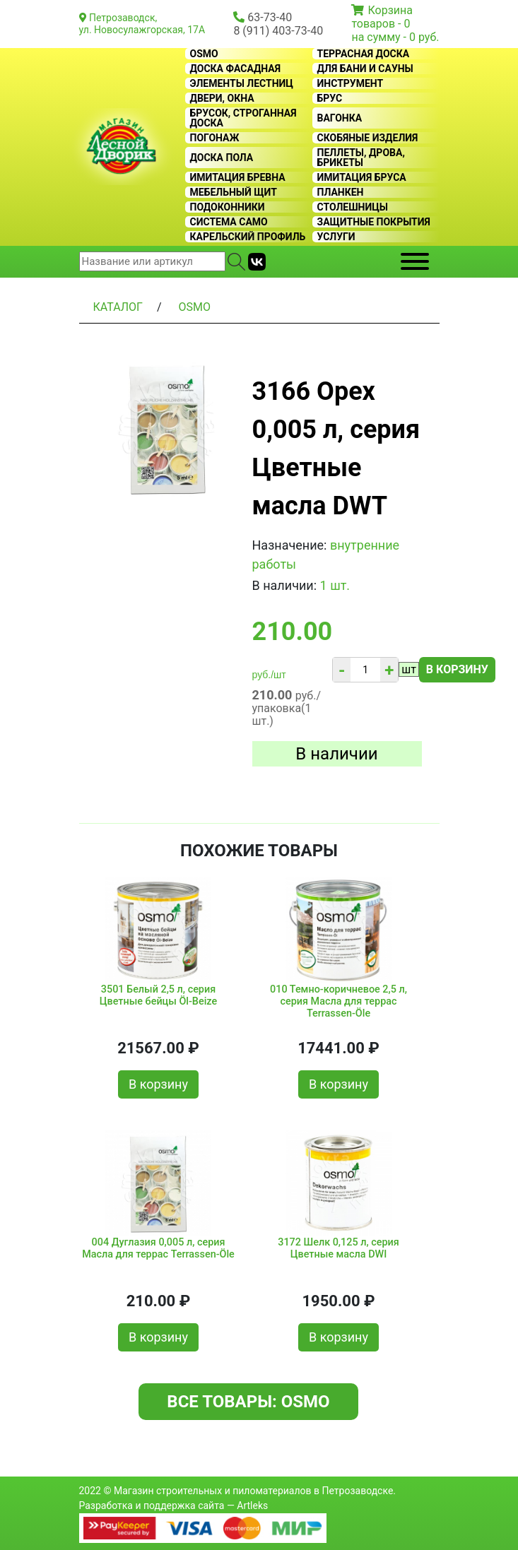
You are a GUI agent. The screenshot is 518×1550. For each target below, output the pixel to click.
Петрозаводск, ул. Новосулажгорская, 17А (142, 23)
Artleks (252, 1505)
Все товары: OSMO (248, 1402)
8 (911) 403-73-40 (278, 30)
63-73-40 (269, 17)
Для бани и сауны (365, 68)
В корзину (457, 669)
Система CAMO (229, 222)
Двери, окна (222, 98)
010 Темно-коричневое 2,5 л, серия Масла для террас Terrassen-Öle (338, 1001)
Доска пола (222, 157)
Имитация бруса (361, 177)
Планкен (340, 192)
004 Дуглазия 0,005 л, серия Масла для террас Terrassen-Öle (158, 1248)
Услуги (336, 237)
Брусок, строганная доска (243, 118)
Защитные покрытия (373, 222)
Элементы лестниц (242, 83)
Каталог (118, 307)
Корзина (389, 10)
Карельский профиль (248, 237)
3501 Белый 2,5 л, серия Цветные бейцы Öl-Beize (158, 995)
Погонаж (215, 138)
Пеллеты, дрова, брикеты (361, 157)
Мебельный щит (233, 192)
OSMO (204, 54)
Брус (330, 98)
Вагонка (340, 118)
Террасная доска (363, 54)
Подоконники (227, 207)
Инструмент (350, 83)
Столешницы (353, 207)
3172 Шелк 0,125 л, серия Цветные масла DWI (338, 1248)
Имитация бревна (238, 177)
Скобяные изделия (367, 138)
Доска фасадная (235, 68)
